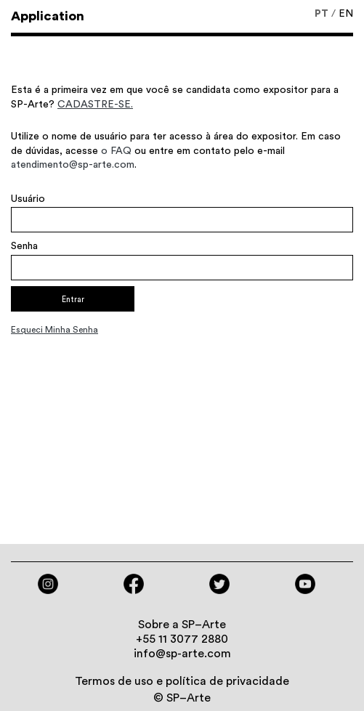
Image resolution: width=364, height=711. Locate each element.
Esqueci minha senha (54, 329)
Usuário (28, 199)
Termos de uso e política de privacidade (182, 681)
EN (346, 14)
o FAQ (116, 151)
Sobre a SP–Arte (182, 624)
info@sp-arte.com (182, 653)
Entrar (73, 300)
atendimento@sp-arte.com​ (72, 165)
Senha (24, 246)
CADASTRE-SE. (95, 104)
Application (47, 16)
